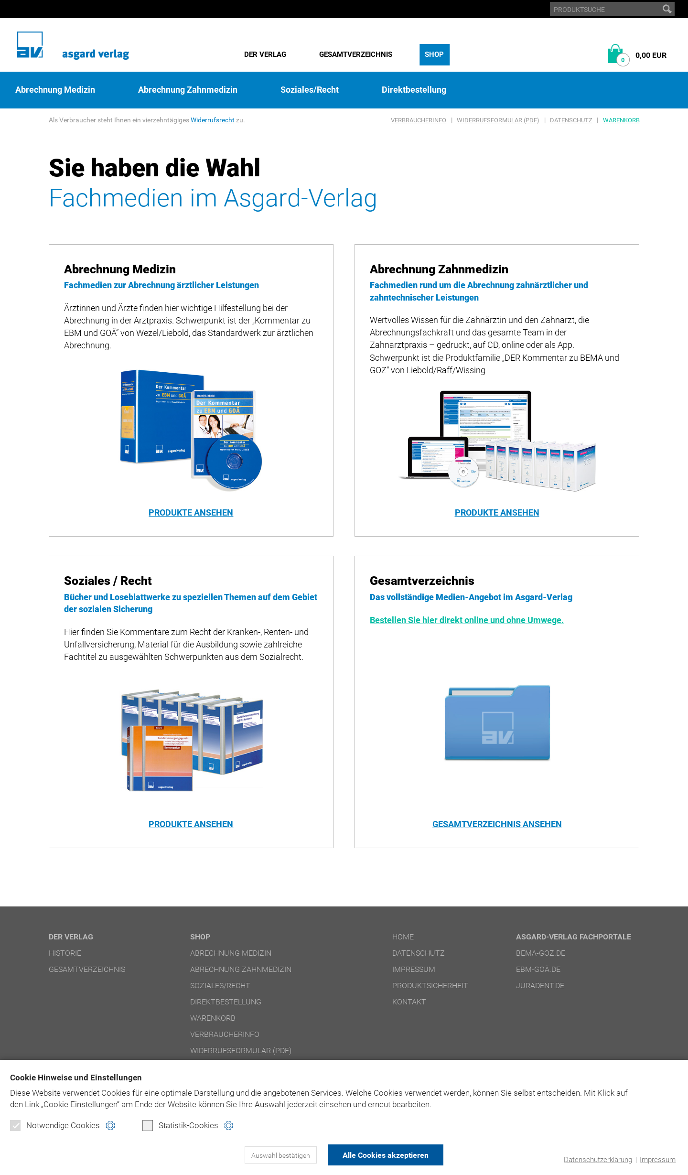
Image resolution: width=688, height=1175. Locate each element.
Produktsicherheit (430, 985)
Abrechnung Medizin (55, 90)
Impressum (658, 1159)
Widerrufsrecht (213, 120)
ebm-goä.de (538, 969)
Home (403, 936)
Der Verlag (265, 54)
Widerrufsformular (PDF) (498, 120)
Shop (434, 54)
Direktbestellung (414, 90)
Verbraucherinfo (418, 120)
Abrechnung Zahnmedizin (187, 90)
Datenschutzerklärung (598, 1159)
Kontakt (409, 1001)
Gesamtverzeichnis (355, 54)
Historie (65, 953)
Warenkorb (621, 120)
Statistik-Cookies (180, 1125)
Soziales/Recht (309, 90)
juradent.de (540, 985)
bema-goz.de (540, 953)
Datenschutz (571, 120)
